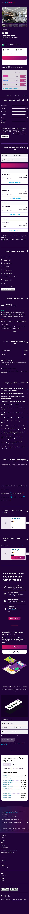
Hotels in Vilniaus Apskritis (5, 813)
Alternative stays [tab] (16, 748)
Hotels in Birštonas (7, 772)
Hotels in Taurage (7, 774)
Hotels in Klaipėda (7, 763)
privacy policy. (4, 727)
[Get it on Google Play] (5, 872)
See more (24, 529)
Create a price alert (12, 593)
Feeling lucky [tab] (7, 751)
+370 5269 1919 (6, 42)
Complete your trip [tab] (18, 751)
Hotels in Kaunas (7, 759)
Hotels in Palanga (7, 761)
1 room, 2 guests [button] (7, 54)
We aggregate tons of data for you (15, 803)
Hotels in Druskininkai (8, 765)
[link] (18, 541)
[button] (2, 2)
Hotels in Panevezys (8, 770)
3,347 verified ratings (17, 44)
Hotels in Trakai (6, 776)
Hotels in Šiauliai (7, 778)
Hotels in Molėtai (7, 781)
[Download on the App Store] (14, 872)
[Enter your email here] (15, 715)
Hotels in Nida (6, 768)
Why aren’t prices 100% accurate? (15, 806)
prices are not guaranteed (12, 795)
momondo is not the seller (15, 800)
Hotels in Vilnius (16, 813)
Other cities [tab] (7, 748)
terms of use (20, 726)
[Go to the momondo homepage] (10, 2)
